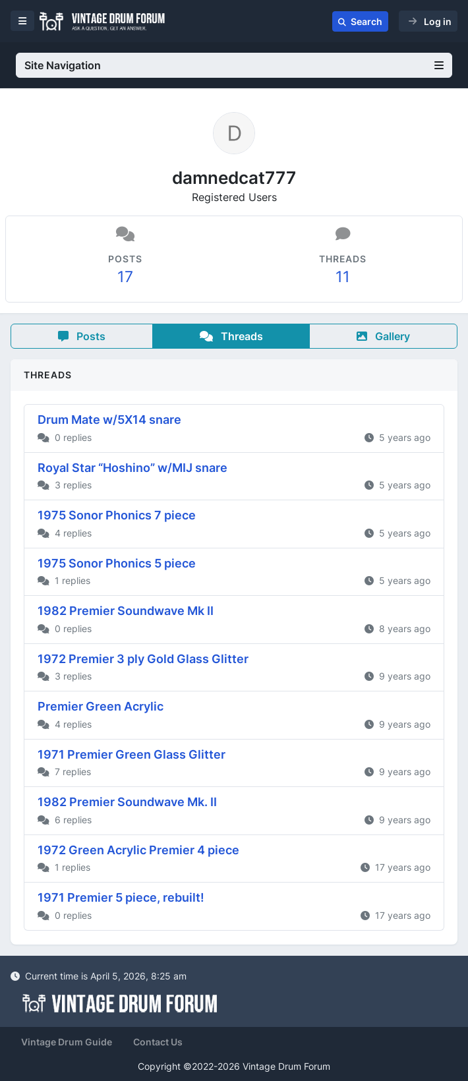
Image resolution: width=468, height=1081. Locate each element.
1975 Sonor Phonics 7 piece (117, 515)
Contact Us (158, 1041)
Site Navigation (234, 65)
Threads (231, 336)
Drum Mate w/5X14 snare (109, 419)
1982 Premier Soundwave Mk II (126, 611)
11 (343, 276)
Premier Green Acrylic (100, 706)
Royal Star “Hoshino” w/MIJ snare (132, 468)
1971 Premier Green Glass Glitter (131, 754)
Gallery (383, 336)
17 (125, 276)
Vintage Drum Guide (66, 1041)
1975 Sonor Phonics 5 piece (117, 563)
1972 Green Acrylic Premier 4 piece (138, 850)
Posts (81, 336)
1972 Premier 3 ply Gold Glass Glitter (143, 659)
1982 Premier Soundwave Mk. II (127, 802)
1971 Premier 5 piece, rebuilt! (121, 897)
